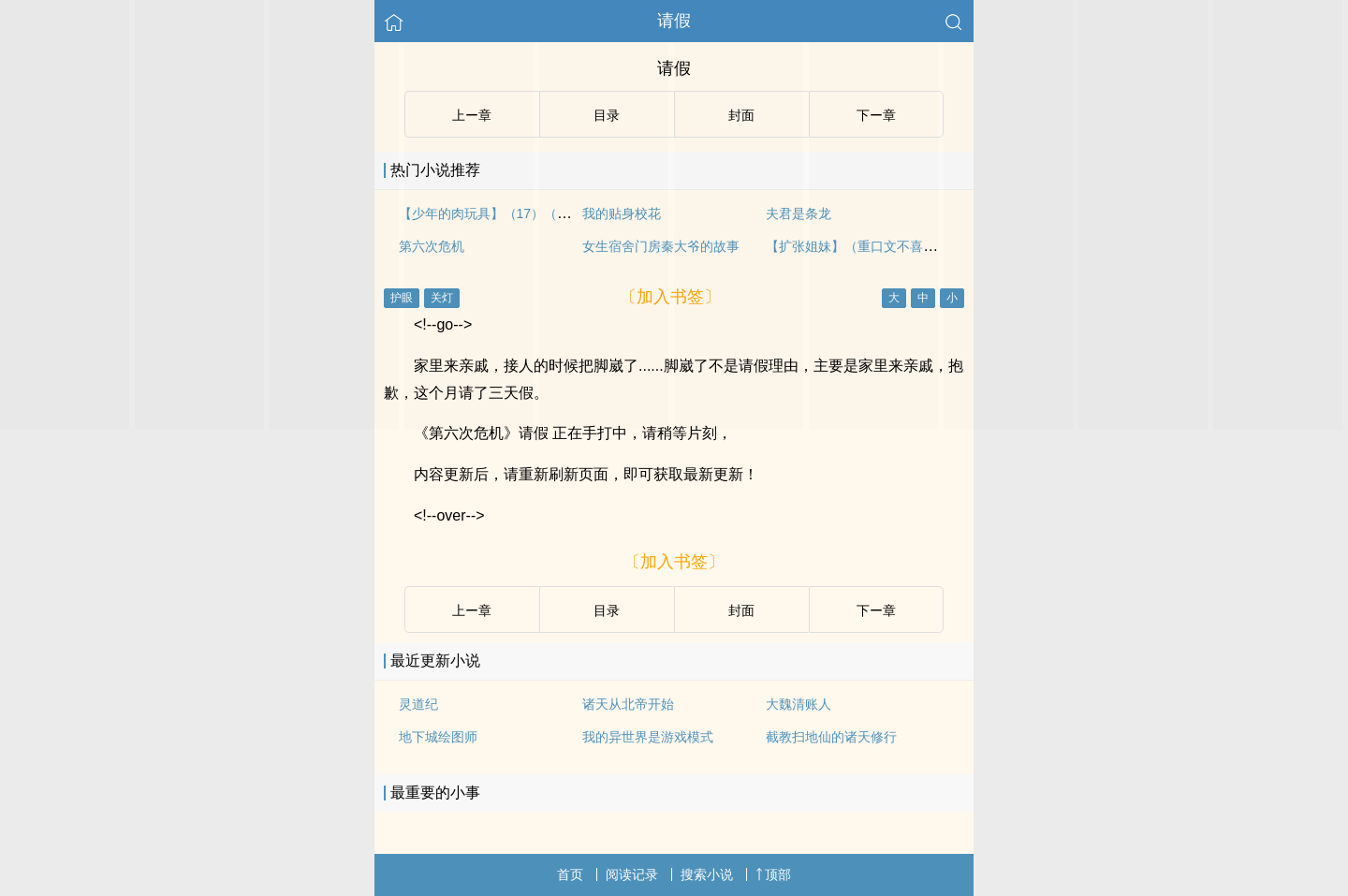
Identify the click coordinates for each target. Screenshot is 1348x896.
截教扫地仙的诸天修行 (831, 736)
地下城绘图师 (438, 736)
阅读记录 (632, 874)
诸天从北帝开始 (628, 704)
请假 (674, 20)
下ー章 (876, 610)
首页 (570, 874)
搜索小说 (707, 874)
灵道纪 (418, 704)
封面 (741, 610)
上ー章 (471, 610)
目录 (606, 610)
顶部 (773, 874)
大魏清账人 (798, 704)
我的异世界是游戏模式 (647, 736)
